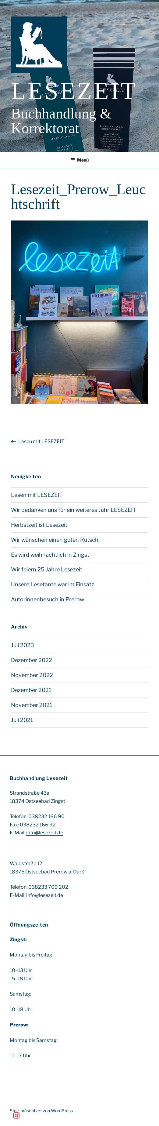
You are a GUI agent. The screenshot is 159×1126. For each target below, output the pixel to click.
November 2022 (32, 675)
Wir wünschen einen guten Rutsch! (55, 540)
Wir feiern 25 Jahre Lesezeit (46, 569)
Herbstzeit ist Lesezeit (39, 525)
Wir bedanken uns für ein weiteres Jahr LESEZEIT (73, 510)
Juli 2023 (22, 645)
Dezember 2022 (31, 660)
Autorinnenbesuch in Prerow (47, 599)
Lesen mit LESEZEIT (37, 495)
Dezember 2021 (31, 690)
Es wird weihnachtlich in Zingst (50, 555)
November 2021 (31, 705)
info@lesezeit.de (44, 833)
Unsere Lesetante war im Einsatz (52, 584)
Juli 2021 (22, 720)
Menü (80, 159)
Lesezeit (74, 91)
